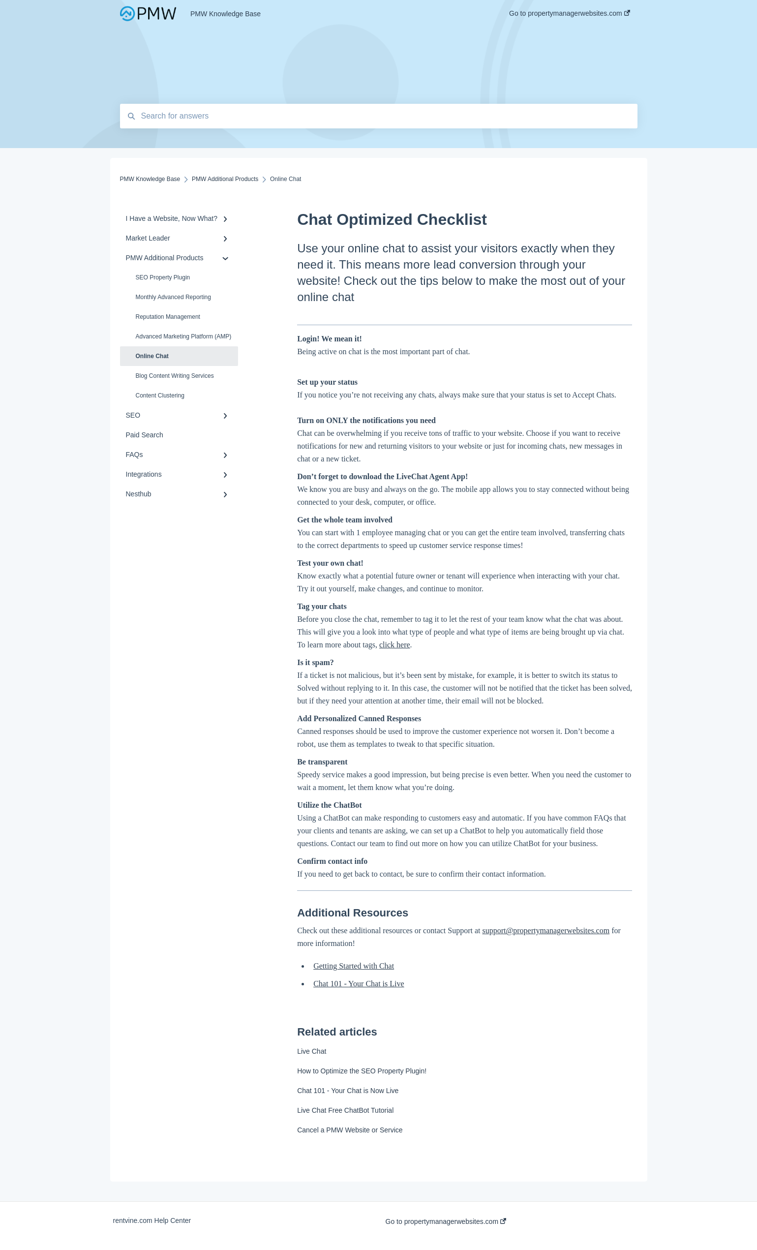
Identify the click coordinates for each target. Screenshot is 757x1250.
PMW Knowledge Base (225, 14)
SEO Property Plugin (163, 277)
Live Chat (311, 1051)
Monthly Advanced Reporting (173, 297)
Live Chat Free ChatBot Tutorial (345, 1110)
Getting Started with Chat (353, 966)
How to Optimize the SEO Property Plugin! (361, 1071)
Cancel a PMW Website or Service (349, 1130)
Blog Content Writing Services (175, 375)
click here (394, 644)
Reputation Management (168, 316)
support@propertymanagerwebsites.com (546, 930)
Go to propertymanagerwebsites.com (446, 1221)
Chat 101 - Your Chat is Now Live (347, 1091)
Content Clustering (160, 395)
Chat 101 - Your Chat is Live (358, 983)
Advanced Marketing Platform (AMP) (184, 336)
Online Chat (152, 356)
